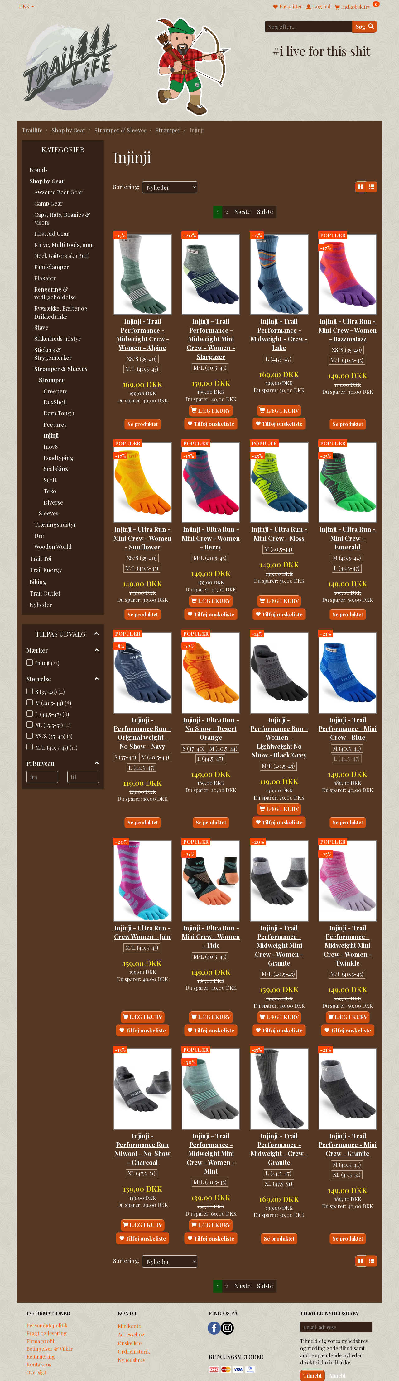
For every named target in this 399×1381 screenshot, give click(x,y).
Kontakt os (38, 1336)
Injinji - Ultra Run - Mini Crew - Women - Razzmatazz (348, 325)
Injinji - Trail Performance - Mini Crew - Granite (347, 1120)
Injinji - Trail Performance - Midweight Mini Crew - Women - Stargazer (211, 330)
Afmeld (337, 1348)
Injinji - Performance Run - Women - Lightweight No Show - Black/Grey (279, 721)
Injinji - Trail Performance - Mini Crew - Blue (348, 708)
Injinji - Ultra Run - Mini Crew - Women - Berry (211, 521)
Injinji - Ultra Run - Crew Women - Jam (142, 916)
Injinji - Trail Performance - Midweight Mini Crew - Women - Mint (211, 1125)
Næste (242, 212)
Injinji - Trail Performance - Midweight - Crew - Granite (279, 1120)
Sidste (265, 212)
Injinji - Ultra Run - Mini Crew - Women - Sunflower (142, 525)
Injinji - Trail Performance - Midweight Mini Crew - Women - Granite (279, 925)
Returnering (40, 1328)
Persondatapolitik (46, 1297)
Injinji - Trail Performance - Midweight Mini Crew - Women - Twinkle (348, 925)
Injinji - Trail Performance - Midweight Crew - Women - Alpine (142, 325)
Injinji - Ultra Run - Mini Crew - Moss (279, 521)
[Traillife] (70, 65)
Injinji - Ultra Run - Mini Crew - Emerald (348, 521)
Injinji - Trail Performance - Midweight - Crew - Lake (279, 325)
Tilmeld (312, 1348)
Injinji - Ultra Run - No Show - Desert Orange (211, 708)
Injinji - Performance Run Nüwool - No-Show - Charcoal (142, 1125)
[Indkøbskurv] (357, 6)
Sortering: (126, 187)
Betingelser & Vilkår (49, 1320)
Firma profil (40, 1313)
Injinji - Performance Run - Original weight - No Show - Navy (142, 716)
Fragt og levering (46, 1305)
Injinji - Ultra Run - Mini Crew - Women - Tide (211, 916)
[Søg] (364, 27)
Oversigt (36, 1344)
